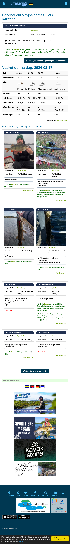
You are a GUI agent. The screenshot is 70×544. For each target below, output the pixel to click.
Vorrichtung (55, 170)
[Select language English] (32, 386)
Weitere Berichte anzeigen (35, 371)
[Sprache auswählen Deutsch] (37, 386)
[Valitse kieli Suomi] (42, 386)
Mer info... (22, 543)
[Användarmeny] (4, 4)
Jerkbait (34, 30)
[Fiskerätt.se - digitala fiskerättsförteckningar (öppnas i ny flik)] (33, 505)
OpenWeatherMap (62, 120)
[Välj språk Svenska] (27, 386)
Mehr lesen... (28, 190)
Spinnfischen (22, 170)
